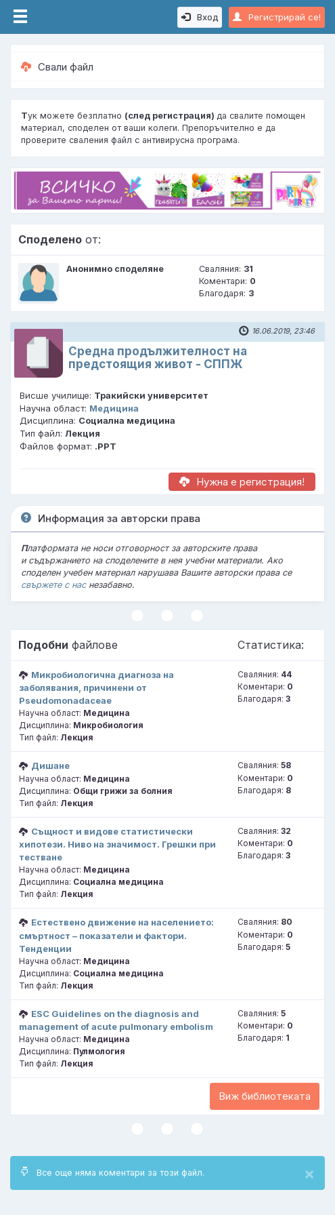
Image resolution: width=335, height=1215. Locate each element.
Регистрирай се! (277, 17)
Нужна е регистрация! (242, 481)
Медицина (114, 408)
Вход (199, 17)
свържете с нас (53, 585)
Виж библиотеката (265, 1096)
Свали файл (57, 66)
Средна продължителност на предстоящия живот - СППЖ (157, 357)
